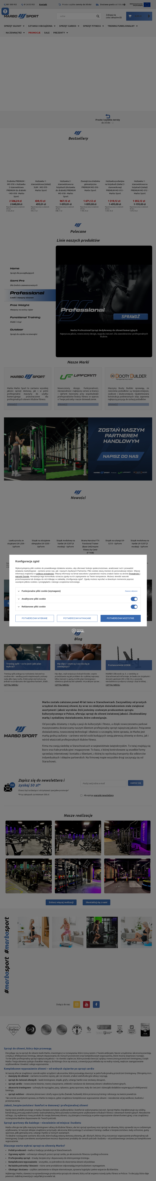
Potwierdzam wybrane (35, 618)
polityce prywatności (45, 574)
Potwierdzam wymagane (77, 618)
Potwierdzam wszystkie (120, 618)
